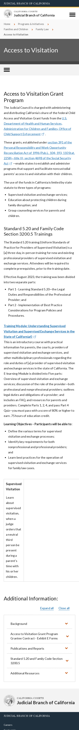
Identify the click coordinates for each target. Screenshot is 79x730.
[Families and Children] (6, 69)
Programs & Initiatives (31, 23)
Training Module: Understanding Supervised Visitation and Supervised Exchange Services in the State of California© (39, 331)
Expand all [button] (47, 608)
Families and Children (16, 29)
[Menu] (72, 15)
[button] (39, 624)
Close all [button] (64, 608)
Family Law (42, 29)
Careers (8, 724)
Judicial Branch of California (27, 3)
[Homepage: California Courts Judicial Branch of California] (8, 13)
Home (7, 23)
